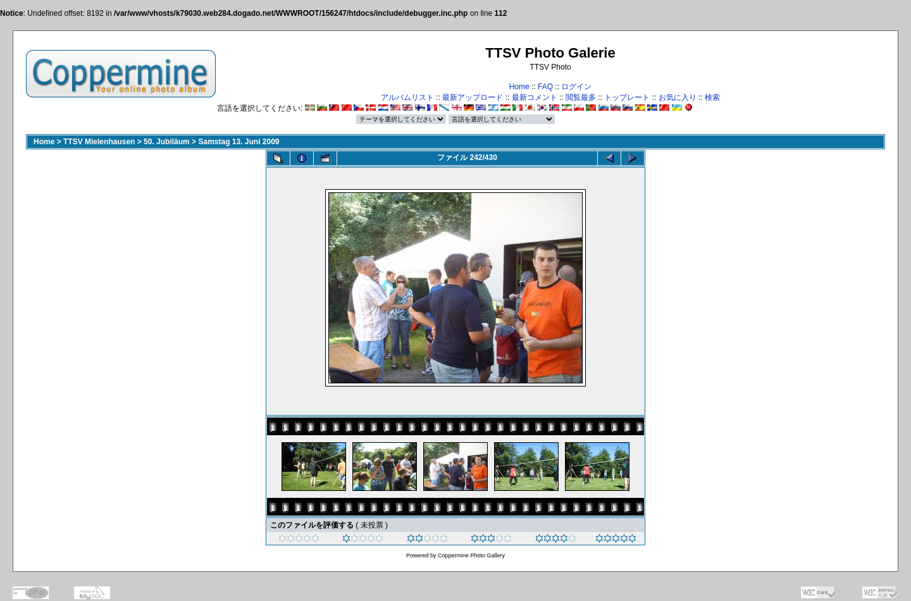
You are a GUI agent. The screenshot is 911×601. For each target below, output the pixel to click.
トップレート (627, 97)
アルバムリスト (407, 97)
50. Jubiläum (167, 141)
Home (519, 86)
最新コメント (534, 97)
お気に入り (678, 97)
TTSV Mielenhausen (99, 141)
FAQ (545, 86)
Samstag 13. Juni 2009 (238, 141)
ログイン (576, 86)
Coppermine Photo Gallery (471, 555)
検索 (712, 97)
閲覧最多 (581, 97)
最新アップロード (472, 97)
